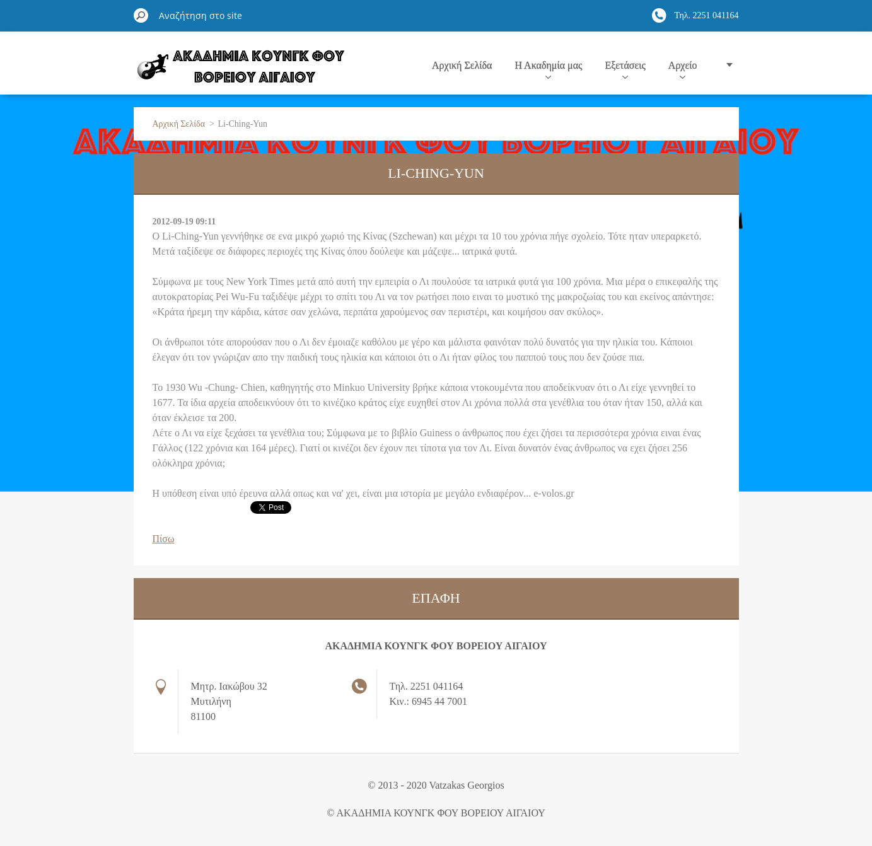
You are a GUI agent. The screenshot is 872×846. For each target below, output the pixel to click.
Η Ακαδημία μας (548, 69)
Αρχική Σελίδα (462, 65)
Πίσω (164, 538)
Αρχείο (682, 69)
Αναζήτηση (141, 15)
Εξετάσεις (625, 69)
